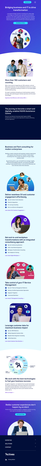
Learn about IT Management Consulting (14, 298)
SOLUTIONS (8, 444)
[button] (35, 2)
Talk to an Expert (9, 392)
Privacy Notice (11, 459)
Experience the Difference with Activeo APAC (15, 98)
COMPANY (8, 447)
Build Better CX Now (20, 23)
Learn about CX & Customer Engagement (14, 210)
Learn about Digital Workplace (12, 255)
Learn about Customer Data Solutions (13, 341)
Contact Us (27, 2)
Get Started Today (20, 414)
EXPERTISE (8, 440)
